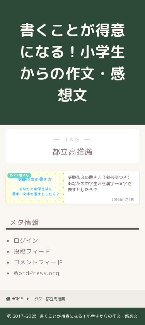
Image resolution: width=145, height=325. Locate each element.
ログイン (26, 241)
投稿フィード (32, 251)
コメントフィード (38, 262)
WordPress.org (37, 273)
